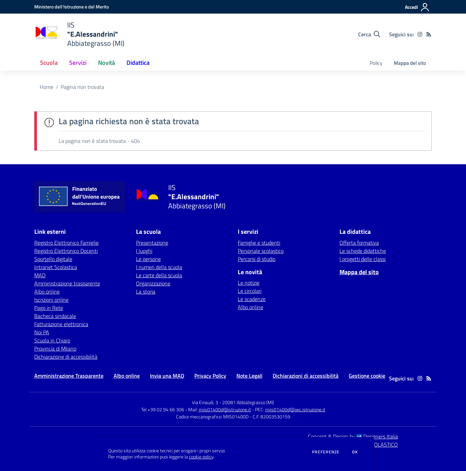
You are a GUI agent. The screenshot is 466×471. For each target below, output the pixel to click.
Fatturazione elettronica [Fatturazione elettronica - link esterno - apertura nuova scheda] (61, 324)
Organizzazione (153, 283)
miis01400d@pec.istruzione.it (295, 409)
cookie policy (201, 456)
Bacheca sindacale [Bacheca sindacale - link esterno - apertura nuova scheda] (55, 316)
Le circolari (249, 291)
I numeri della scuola (159, 267)
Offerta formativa (359, 243)
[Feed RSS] (429, 34)
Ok (355, 452)
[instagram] (420, 34)
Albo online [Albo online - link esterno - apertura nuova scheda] (47, 291)
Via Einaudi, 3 (205, 402)
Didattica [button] (138, 62)
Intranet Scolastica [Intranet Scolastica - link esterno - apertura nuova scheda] (55, 267)
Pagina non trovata (82, 87)
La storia (145, 291)
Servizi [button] (77, 62)
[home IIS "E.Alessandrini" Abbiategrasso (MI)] (79, 34)
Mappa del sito (410, 63)
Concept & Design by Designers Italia (353, 436)
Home (46, 87)
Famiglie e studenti (259, 243)
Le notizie (248, 283)
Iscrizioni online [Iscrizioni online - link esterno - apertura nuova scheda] (51, 300)
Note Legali (249, 376)
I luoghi (144, 251)
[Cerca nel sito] (369, 34)
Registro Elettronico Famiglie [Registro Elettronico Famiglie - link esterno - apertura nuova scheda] (66, 243)
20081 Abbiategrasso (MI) (248, 402)
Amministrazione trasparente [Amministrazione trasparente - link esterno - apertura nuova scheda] (67, 283)
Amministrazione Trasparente (68, 376)
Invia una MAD (167, 376)
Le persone (148, 259)
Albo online (250, 307)
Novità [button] (106, 62)
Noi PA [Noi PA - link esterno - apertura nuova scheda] (41, 332)
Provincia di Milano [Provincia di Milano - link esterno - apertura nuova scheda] (55, 348)
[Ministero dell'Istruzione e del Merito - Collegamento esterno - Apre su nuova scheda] (71, 6)
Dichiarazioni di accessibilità (305, 376)
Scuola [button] (49, 62)
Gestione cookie (367, 376)
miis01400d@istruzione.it (225, 409)
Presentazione (152, 243)
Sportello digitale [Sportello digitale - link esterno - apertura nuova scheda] (53, 259)
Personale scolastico (261, 251)
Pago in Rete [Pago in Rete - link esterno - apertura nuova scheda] (48, 308)
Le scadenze (252, 299)
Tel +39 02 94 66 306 (162, 409)
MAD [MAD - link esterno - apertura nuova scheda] (39, 275)
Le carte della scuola (159, 275)
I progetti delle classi (362, 259)
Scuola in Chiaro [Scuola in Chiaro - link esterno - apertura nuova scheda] (52, 340)
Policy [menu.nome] (376, 63)
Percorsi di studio (256, 259)
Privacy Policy (210, 376)
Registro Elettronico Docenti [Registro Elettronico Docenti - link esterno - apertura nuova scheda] (66, 251)
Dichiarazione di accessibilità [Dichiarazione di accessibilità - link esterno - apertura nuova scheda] (65, 357)
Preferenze (325, 452)
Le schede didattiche (362, 251)
